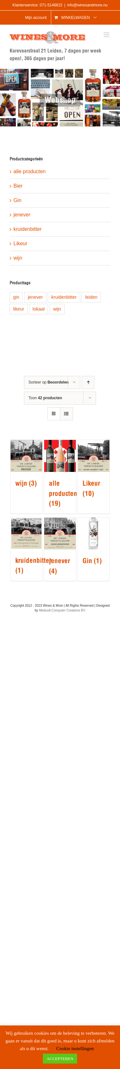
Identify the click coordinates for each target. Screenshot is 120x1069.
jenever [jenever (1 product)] (35, 297)
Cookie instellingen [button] (75, 1048)
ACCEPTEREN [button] (60, 1058)
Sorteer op (48, 382)
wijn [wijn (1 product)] (57, 309)
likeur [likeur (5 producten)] (18, 309)
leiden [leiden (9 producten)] (91, 297)
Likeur (20, 243)
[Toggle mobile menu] (107, 34)
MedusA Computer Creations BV (62, 610)
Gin (17, 200)
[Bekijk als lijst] (66, 414)
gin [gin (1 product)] (16, 297)
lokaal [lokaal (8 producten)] (39, 309)
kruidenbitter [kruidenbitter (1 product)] (63, 297)
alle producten (29, 171)
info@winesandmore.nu (87, 5)
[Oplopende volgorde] (88, 382)
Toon (45, 398)
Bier (17, 186)
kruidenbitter (27, 229)
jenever (21, 214)
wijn (17, 258)
